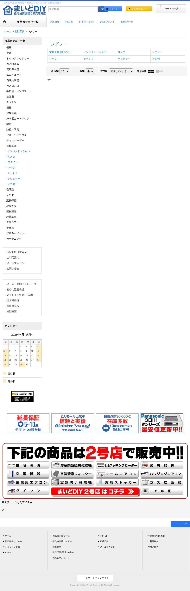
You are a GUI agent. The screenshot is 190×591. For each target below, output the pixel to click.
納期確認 (12, 311)
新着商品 (57, 547)
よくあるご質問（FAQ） (20, 294)
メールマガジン (15, 263)
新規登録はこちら (140, 9)
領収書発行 (13, 306)
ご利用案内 (13, 257)
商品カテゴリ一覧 (61, 536)
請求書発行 (13, 300)
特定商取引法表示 (17, 252)
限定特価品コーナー (62, 541)
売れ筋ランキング (61, 557)
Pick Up (103, 536)
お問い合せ (13, 268)
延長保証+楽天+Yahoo (63, 552)
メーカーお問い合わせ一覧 (22, 284)
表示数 (55, 71)
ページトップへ (182, 524)
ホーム (8, 536)
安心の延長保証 (15, 289)
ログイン (114, 9)
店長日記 (104, 541)
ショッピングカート (14, 547)
